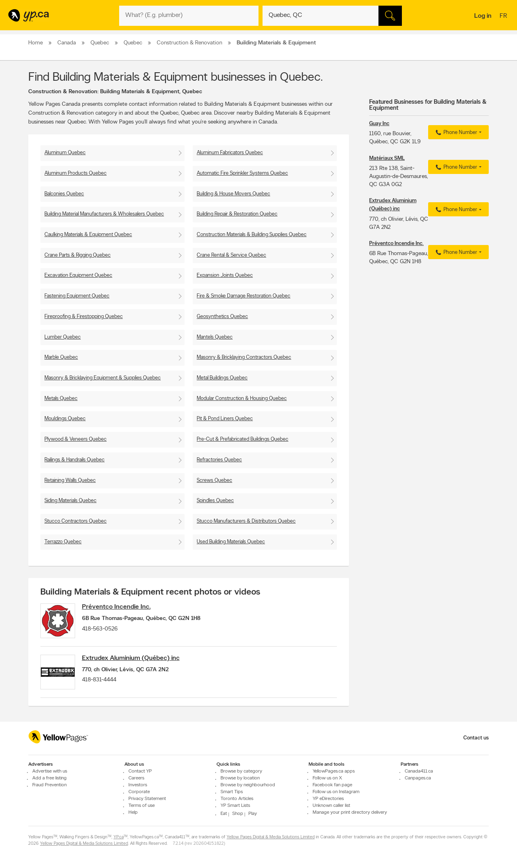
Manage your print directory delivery (350, 812)
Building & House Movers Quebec (233, 194)
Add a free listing (49, 778)
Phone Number (455, 133)
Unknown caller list (331, 805)
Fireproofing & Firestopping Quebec (83, 316)
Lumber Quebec (62, 337)
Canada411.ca (419, 771)
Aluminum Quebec (65, 152)
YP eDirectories (328, 798)
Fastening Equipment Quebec (76, 296)
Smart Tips (232, 792)
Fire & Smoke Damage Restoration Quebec (243, 296)
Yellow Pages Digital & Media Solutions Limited (271, 837)
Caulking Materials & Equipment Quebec (88, 234)
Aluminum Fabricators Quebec (230, 152)
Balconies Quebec (64, 194)
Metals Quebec (61, 398)
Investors (137, 785)
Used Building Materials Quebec (231, 541)
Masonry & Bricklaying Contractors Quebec (244, 357)
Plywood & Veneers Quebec (75, 439)
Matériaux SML (387, 158)
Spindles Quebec (215, 500)
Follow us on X (327, 778)
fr (504, 16)
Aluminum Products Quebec (75, 173)
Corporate (139, 792)
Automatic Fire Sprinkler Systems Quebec (242, 173)
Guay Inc (379, 123)
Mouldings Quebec (65, 418)
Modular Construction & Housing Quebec (242, 398)
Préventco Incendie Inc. (119, 607)
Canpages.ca (418, 778)
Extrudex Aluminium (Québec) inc (134, 660)
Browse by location (240, 778)
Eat (224, 813)
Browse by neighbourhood (248, 785)
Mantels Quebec (215, 337)
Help (133, 812)
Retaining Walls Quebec (70, 480)
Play (252, 813)
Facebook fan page (332, 785)
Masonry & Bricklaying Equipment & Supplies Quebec (102, 378)
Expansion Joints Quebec (225, 275)
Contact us (476, 738)
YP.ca (118, 837)
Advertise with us (49, 771)
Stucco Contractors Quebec (75, 521)
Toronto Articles (237, 798)
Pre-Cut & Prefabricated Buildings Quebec (242, 439)
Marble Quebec (61, 357)
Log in (483, 16)
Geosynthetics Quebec (222, 316)
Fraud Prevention (49, 785)
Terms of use (141, 805)
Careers (136, 778)
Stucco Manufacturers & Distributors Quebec (246, 521)
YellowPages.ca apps (334, 771)
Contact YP (140, 771)
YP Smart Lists (235, 805)
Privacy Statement (147, 798)
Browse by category (241, 771)
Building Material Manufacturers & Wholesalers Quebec (104, 214)
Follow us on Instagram (336, 792)
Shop (237, 813)
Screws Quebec (214, 480)
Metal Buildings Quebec (222, 378)
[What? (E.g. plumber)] (188, 16)
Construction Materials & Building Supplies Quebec (252, 234)
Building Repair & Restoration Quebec (237, 214)
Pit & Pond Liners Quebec (225, 418)
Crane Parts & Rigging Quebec (77, 255)
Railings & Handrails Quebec (74, 460)
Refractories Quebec (219, 460)
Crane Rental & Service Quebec (231, 255)
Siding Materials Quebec (70, 500)
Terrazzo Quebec (63, 541)
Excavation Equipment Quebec (78, 275)
